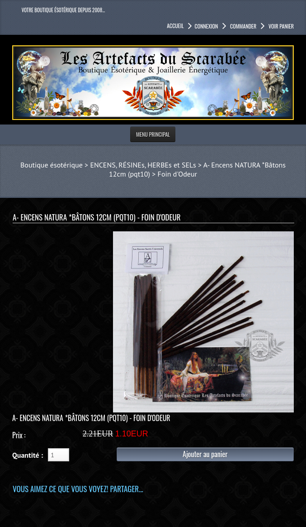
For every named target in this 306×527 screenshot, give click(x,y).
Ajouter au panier (205, 454)
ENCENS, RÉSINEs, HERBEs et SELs (143, 164)
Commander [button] (242, 26)
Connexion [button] (206, 26)
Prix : (18, 435)
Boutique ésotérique (51, 164)
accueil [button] (175, 25)
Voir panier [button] (280, 26)
